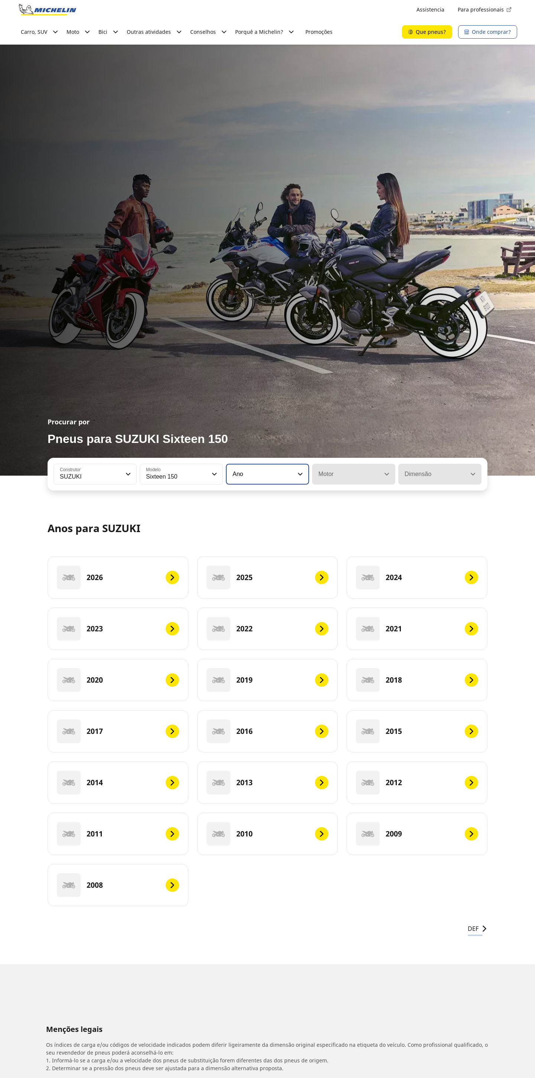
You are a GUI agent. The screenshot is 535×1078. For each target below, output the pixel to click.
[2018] (417, 680)
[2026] (118, 577)
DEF (477, 929)
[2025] (267, 577)
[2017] (118, 731)
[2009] (417, 834)
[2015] (417, 731)
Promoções (319, 31)
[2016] (267, 731)
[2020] (118, 680)
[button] (127, 474)
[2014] (118, 782)
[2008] (118, 885)
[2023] (118, 629)
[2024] (417, 577)
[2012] (417, 782)
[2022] (267, 629)
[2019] (267, 680)
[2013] (267, 782)
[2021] (417, 629)
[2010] (267, 834)
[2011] (118, 834)
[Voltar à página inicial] (47, 9)
